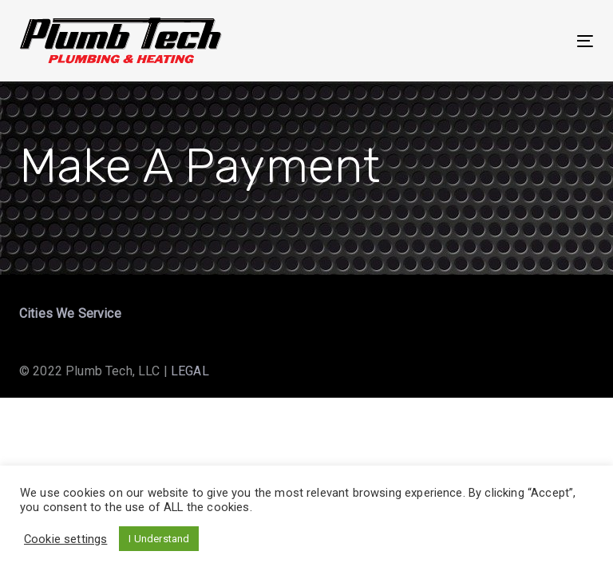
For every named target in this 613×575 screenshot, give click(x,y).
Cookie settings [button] (65, 539)
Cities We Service (70, 313)
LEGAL (190, 371)
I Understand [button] (159, 539)
